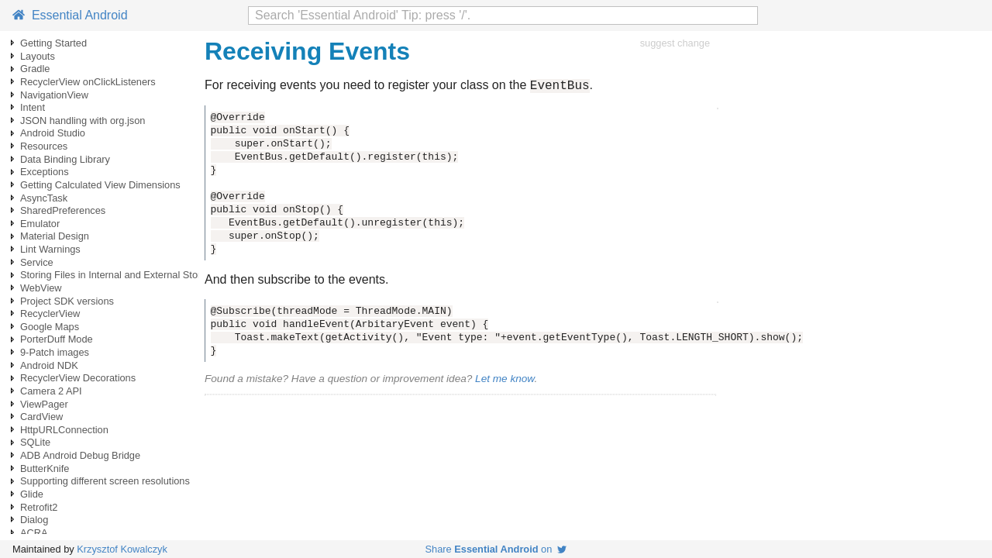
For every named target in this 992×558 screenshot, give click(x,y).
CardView (41, 416)
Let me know (504, 381)
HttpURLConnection (64, 430)
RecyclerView (50, 313)
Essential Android (70, 15)
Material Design (54, 236)
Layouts (37, 56)
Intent (32, 107)
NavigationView (54, 95)
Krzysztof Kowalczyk (122, 549)
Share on (496, 549)
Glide (31, 494)
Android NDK (49, 365)
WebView (41, 288)
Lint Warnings (50, 249)
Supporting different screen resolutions (105, 481)
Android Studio (52, 133)
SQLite (35, 442)
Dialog (34, 519)
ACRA (34, 533)
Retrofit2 (38, 507)
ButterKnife (44, 468)
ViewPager (44, 404)
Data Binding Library (65, 159)
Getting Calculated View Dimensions (100, 185)
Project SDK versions (67, 301)
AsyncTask (43, 198)
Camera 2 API (51, 391)
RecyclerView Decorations (78, 378)
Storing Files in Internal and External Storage (119, 275)
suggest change (675, 43)
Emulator (40, 223)
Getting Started (53, 43)
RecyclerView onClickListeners (88, 82)
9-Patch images (54, 352)
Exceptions (44, 171)
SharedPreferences (62, 210)
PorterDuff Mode (56, 339)
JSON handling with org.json (82, 120)
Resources (43, 146)
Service (36, 262)
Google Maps (49, 326)
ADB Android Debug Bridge (80, 455)
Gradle (35, 68)
